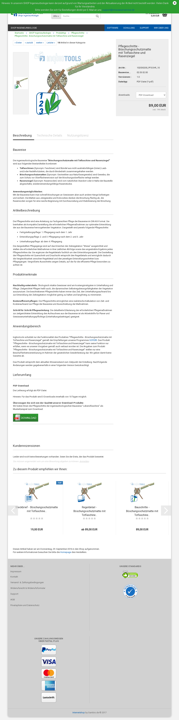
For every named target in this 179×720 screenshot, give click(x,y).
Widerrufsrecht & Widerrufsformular (27, 591)
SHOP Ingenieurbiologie (24, 28)
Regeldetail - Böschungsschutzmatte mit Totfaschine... (89, 514)
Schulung (129, 28)
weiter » (40, 45)
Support (144, 28)
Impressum (15, 574)
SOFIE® (93, 343)
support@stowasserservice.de (118, 10)
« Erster (18, 45)
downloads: (124, 98)
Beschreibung (22, 138)
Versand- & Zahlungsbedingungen (27, 585)
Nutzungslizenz (78, 138)
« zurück (29, 45)
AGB (12, 602)
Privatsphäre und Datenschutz (24, 608)
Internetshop (79, 715)
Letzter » (51, 45)
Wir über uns (161, 28)
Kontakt (14, 580)
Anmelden (84, 464)
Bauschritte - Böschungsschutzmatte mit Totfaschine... (142, 514)
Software (112, 28)
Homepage (65, 555)
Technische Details (49, 138)
